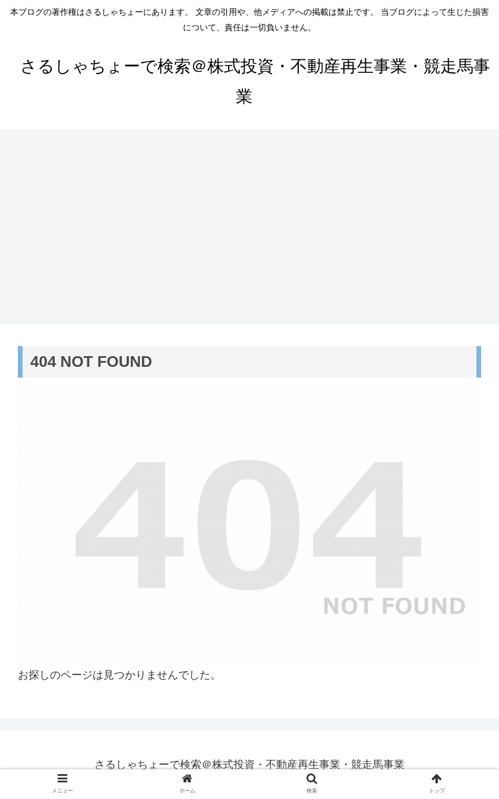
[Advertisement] (249, 227)
